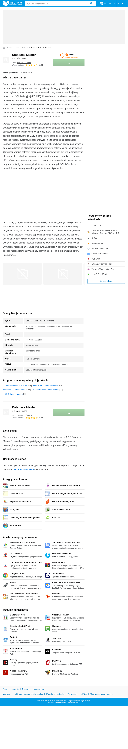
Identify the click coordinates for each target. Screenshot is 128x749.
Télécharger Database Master (45, 390)
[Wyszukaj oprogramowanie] (91, 3)
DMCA (84, 694)
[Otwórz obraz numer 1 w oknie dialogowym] (62, 274)
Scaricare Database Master (15, 390)
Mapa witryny (39, 689)
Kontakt (15, 689)
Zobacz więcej (106, 281)
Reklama (26, 689)
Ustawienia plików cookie (101, 694)
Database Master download (15, 385)
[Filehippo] (12, 3)
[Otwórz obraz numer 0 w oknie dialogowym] (22, 274)
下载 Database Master (13, 394)
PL (121, 3)
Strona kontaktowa (24, 469)
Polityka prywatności (55, 694)
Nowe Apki (73, 694)
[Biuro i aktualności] (22, 48)
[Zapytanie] (60, 3)
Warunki (6, 694)
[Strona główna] (4, 48)
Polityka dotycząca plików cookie (28, 694)
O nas (5, 689)
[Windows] (10, 48)
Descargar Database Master (45, 385)
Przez (21, 63)
